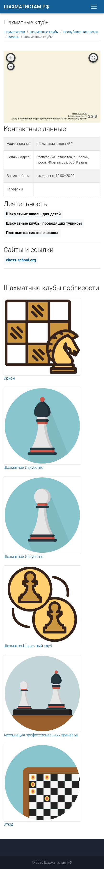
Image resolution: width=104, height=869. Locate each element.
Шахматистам (14, 32)
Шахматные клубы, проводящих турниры (44, 223)
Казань (13, 37)
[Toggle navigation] (93, 6)
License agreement (77, 116)
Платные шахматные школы (32, 232)
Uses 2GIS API (79, 113)
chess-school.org (21, 260)
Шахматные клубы (44, 32)
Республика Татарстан (80, 32)
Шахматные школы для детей (33, 214)
